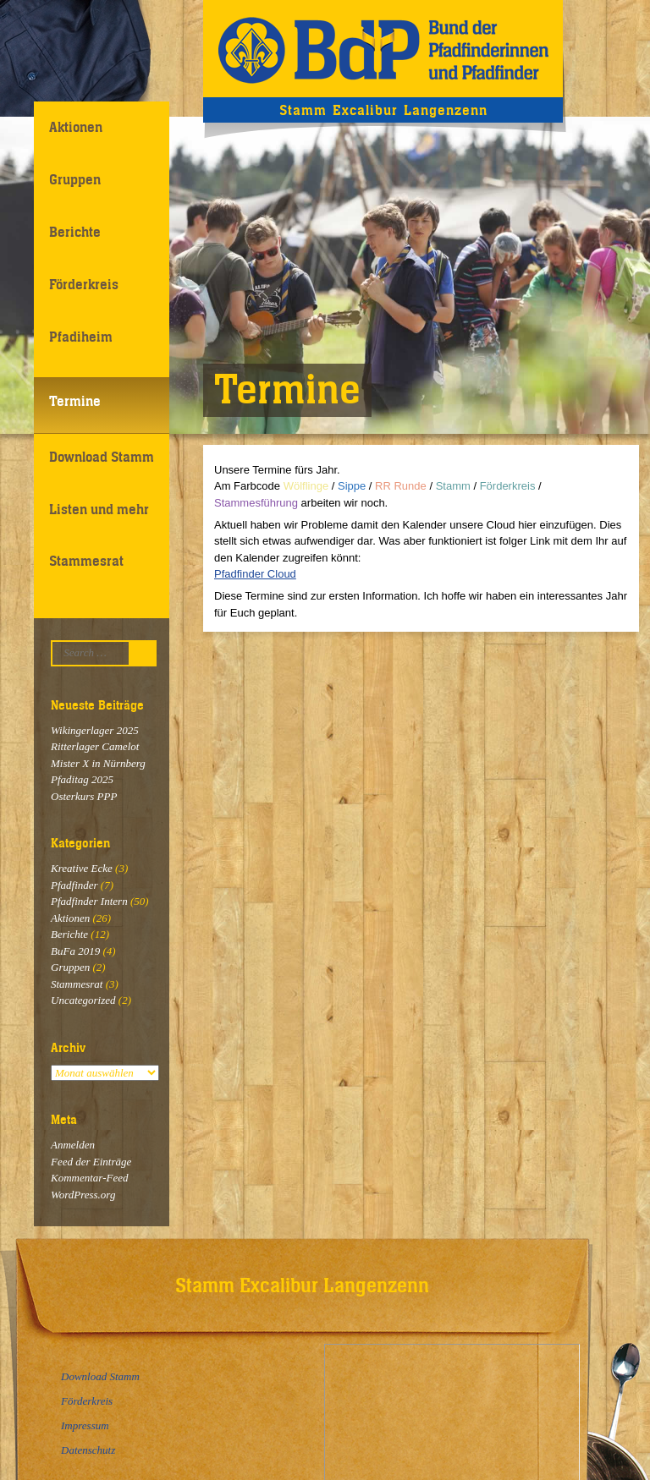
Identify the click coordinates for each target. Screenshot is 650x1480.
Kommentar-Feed (89, 1177)
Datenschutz (88, 1450)
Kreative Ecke (82, 868)
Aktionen (75, 126)
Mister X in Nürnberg (98, 763)
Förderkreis (83, 284)
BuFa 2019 (75, 951)
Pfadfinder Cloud (255, 573)
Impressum (85, 1425)
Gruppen (75, 179)
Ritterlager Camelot (95, 746)
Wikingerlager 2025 (95, 730)
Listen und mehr (99, 509)
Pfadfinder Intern (89, 901)
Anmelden (73, 1144)
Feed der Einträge (91, 1161)
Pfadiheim (81, 336)
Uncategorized (83, 1000)
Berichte (75, 231)
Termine (75, 400)
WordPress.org (83, 1194)
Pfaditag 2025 (82, 779)
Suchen (147, 653)
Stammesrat (86, 560)
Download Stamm (101, 456)
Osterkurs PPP (84, 796)
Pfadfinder (74, 885)
